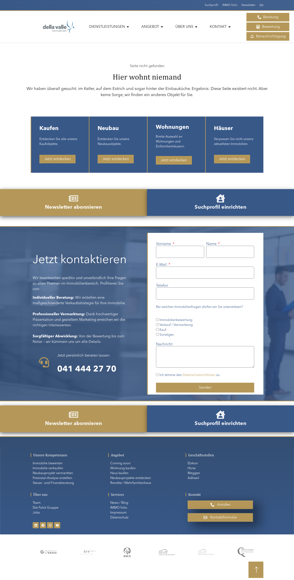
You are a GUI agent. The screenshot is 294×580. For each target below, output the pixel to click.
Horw (192, 468)
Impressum (118, 512)
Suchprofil (211, 5)
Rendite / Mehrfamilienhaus (130, 483)
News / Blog (119, 503)
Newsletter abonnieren (73, 204)
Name (211, 244)
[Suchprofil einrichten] (220, 201)
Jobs (36, 512)
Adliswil (193, 478)
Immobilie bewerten (47, 463)
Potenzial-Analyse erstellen (52, 478)
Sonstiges (166, 335)
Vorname (164, 244)
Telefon (162, 285)
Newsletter (248, 5)
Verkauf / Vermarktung (176, 325)
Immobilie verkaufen (48, 468)
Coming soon (120, 463)
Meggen (194, 473)
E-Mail (162, 265)
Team (37, 503)
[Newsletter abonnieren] (73, 201)
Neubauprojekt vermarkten (53, 473)
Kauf (162, 330)
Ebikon (193, 463)
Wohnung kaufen (123, 468)
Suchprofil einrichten (220, 204)
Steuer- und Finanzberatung (53, 483)
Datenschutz (119, 517)
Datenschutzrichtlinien (199, 375)
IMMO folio (229, 5)
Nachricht (164, 344)
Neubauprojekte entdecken (130, 478)
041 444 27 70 (86, 369)
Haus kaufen (119, 473)
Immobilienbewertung (175, 320)
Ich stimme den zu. (189, 375)
